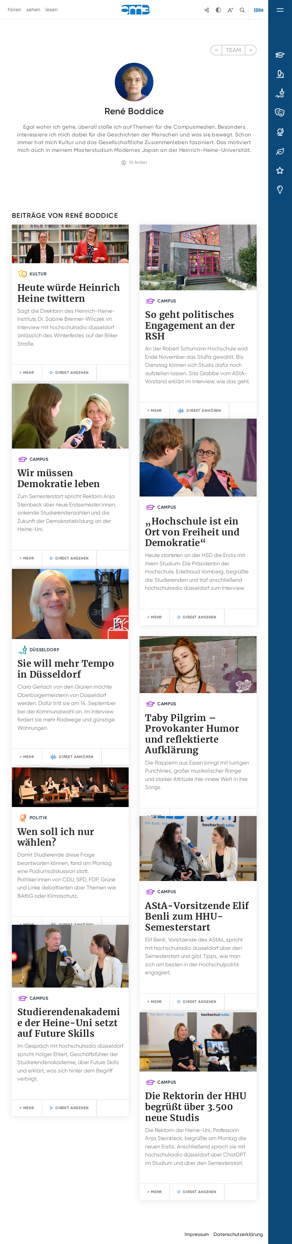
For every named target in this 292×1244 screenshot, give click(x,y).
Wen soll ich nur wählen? (55, 837)
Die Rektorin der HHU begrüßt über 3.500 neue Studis (195, 1106)
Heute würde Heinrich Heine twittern (68, 293)
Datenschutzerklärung (238, 1234)
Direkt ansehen (72, 372)
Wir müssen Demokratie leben (58, 478)
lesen (51, 9)
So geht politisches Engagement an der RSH (190, 325)
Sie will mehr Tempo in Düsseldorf (65, 669)
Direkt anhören (204, 410)
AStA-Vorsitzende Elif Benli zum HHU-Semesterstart (197, 916)
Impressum (197, 1234)
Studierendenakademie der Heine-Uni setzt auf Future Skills (68, 1022)
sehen (33, 9)
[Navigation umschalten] (280, 9)
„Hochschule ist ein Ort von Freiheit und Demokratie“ (192, 532)
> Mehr (27, 372)
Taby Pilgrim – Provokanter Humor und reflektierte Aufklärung (192, 734)
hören (14, 9)
